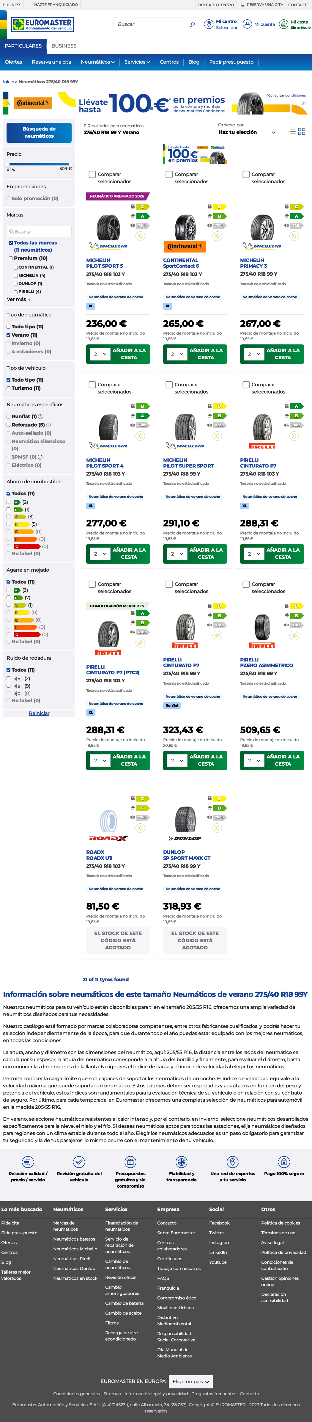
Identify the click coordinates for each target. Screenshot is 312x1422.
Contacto (167, 1223)
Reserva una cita (51, 62)
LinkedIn (218, 1252)
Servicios (135, 62)
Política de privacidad (283, 1252)
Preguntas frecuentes (213, 1393)
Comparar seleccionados (114, 178)
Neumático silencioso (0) (38, 445)
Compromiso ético (176, 1298)
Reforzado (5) (28, 425)
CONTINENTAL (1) (36, 267)
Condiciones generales (76, 1393)
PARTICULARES (23, 46)
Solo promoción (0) (35, 198)
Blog (193, 62)
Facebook (219, 1223)
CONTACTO (298, 5)
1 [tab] (152, 109)
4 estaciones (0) (31, 352)
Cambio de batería (124, 1303)
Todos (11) (23, 493)
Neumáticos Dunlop (74, 1268)
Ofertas (13, 62)
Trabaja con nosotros (179, 1268)
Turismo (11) (26, 388)
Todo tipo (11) (27, 327)
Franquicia (168, 1288)
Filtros (112, 1323)
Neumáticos (95, 62)
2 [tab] (160, 109)
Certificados (169, 1258)
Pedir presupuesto (231, 62)
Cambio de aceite (123, 1313)
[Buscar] (150, 24)
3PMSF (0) (24, 457)
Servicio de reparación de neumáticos (119, 1245)
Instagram (220, 1242)
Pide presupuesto (19, 1233)
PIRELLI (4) (29, 291)
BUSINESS (12, 5)
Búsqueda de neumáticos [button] (39, 132)
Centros (169, 62)
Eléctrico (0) (27, 465)
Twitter (216, 1233)
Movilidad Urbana (175, 1307)
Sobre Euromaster (176, 1233)
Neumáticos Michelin (75, 1249)
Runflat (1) (24, 416)
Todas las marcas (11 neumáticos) (35, 246)
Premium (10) (31, 258)
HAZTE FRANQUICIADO (52, 4)
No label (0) (26, 553)
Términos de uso (278, 1233)
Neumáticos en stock (75, 1278)
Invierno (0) (26, 343)
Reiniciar (39, 713)
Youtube (217, 1262)
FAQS (163, 1278)
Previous (7, 103)
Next (305, 103)
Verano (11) (24, 335)
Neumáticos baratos (74, 1239)
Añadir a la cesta (129, 354)
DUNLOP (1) (30, 283)
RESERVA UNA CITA (261, 4)
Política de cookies (280, 1223)
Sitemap (112, 1393)
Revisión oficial (120, 1277)
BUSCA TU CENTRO (216, 5)
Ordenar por (231, 125)
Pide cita (10, 1223)
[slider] (7, 164)
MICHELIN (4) (31, 275)
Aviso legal (272, 1242)
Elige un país (188, 1382)
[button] (40, 416)
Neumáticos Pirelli (72, 1258)
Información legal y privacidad (156, 1393)
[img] (140, 236)
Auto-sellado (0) (31, 433)
